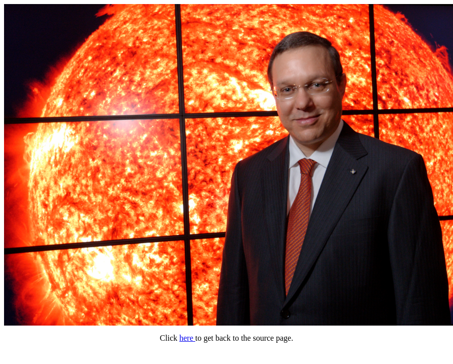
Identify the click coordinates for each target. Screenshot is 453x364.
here (187, 338)
